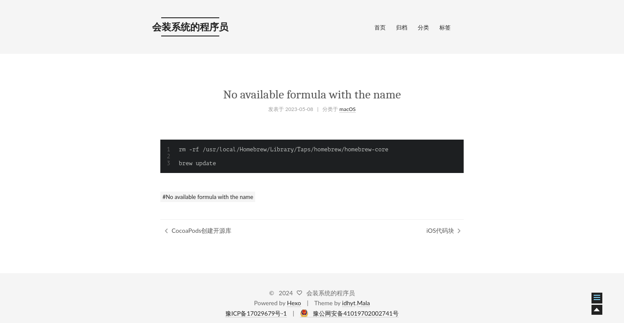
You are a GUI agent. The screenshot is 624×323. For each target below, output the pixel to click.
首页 (380, 27)
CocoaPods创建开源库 (201, 230)
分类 (423, 27)
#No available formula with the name (207, 196)
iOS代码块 (440, 230)
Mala (363, 303)
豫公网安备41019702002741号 (356, 313)
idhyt (348, 303)
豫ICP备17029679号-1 (256, 313)
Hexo (294, 303)
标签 (445, 27)
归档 (401, 27)
